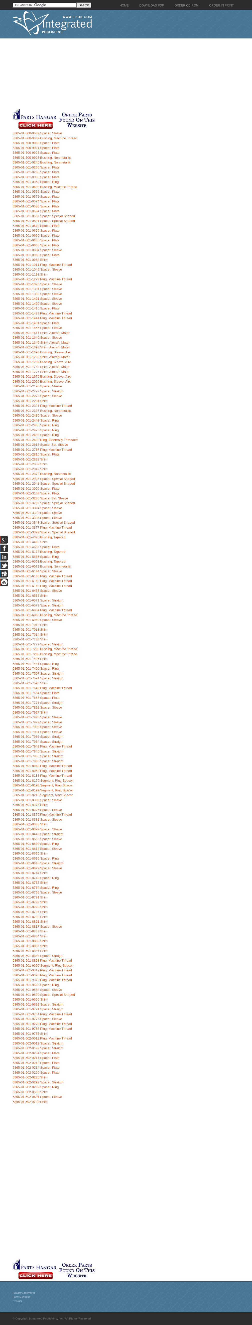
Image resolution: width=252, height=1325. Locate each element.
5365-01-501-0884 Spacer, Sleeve (37, 250)
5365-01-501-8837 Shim (30, 946)
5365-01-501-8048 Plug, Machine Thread (42, 766)
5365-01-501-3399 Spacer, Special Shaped (44, 532)
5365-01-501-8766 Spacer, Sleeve (37, 892)
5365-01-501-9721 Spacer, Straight (38, 1009)
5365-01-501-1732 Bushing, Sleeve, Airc (42, 362)
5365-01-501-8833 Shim (30, 931)
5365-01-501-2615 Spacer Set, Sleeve (40, 444)
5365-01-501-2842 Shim (30, 469)
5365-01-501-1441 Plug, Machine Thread (42, 318)
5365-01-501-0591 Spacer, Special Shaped (44, 221)
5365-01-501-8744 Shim (30, 873)
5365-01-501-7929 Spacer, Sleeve (37, 722)
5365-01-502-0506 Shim (30, 1092)
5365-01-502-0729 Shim (30, 1102)
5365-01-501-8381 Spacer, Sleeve (37, 819)
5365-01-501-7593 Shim (30, 683)
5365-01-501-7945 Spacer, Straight (38, 751)
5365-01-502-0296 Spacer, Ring (36, 1087)
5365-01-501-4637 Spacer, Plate (36, 547)
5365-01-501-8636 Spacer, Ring (36, 858)
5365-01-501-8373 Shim (30, 805)
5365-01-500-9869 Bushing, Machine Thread (45, 138)
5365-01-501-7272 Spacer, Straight (38, 644)
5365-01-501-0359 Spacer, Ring (36, 182)
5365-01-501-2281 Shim (30, 401)
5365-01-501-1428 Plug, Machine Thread (42, 313)
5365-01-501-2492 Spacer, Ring (36, 435)
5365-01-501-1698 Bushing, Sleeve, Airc (42, 352)
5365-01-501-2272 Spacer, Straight (38, 391)
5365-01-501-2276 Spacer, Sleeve (37, 396)
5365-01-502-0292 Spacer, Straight (38, 1082)
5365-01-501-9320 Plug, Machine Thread (42, 975)
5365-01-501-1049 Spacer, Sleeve (37, 269)
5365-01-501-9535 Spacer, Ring (36, 985)
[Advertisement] (119, 73)
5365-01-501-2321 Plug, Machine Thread (42, 406)
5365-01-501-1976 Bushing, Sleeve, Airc (42, 376)
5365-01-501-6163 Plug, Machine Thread (42, 586)
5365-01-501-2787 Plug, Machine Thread (42, 449)
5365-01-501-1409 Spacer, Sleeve (37, 303)
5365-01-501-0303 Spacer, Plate (36, 177)
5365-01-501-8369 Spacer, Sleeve (37, 800)
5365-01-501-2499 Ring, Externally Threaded (45, 440)
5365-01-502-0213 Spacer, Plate (36, 1063)
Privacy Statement (24, 1292)
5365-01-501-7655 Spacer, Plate (36, 698)
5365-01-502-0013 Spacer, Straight (38, 1043)
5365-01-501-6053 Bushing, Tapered (39, 561)
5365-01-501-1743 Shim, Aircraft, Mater (41, 367)
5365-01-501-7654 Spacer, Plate (36, 693)
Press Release (22, 1296)
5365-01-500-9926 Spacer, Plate (36, 152)
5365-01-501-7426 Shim (30, 659)
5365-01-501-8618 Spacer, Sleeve (37, 849)
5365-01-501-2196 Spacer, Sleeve (37, 386)
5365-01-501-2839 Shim (30, 464)
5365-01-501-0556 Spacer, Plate (36, 191)
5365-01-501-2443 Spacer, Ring (36, 420)
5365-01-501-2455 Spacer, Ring (36, 425)
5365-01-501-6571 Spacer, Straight (38, 600)
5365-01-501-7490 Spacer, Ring (36, 668)
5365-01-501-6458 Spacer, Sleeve (37, 590)
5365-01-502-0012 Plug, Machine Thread (42, 1038)
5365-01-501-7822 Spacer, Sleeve (37, 707)
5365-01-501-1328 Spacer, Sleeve (37, 284)
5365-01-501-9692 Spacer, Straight (38, 1004)
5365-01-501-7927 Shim (30, 712)
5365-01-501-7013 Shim (30, 629)
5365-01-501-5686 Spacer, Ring (36, 557)
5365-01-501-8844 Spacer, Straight (38, 956)
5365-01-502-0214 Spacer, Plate (36, 1067)
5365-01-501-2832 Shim (30, 459)
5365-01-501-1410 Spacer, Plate (36, 308)
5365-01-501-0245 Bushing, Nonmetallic (42, 162)
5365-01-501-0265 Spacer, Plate (36, 172)
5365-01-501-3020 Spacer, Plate (36, 488)
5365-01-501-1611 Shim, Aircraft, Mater (41, 333)
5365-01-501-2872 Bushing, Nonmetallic (42, 474)
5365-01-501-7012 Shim (30, 625)
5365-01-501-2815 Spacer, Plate (36, 454)
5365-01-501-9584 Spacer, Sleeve (37, 990)
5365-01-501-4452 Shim (30, 542)
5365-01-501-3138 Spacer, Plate (36, 493)
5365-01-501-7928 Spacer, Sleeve (37, 717)
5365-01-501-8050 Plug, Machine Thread (42, 771)
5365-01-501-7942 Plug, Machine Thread (42, 746)
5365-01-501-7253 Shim (30, 639)
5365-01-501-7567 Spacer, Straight (38, 673)
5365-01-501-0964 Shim (30, 260)
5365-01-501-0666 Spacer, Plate (36, 245)
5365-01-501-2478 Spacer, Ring (36, 430)
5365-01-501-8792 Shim (30, 902)
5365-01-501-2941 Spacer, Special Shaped (44, 483)
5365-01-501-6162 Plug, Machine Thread (42, 581)
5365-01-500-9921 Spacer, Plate (36, 148)
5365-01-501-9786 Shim (30, 1033)
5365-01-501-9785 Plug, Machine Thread (42, 1029)
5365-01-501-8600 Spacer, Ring (36, 844)
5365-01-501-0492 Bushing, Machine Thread (45, 187)
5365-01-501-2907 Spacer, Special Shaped (44, 479)
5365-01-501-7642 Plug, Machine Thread (42, 688)
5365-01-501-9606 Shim (30, 999)
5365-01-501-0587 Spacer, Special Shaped (44, 216)
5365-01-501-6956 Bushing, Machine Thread (45, 615)
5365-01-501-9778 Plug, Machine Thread (42, 1024)
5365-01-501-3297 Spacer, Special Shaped (44, 503)
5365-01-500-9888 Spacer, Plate (36, 143)
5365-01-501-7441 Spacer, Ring (36, 664)
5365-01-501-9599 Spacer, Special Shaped (44, 995)
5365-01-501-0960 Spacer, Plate (36, 255)
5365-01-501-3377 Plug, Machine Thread (42, 527)
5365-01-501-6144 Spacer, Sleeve (37, 571)
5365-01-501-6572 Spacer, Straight (38, 605)
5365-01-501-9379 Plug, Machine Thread (42, 980)
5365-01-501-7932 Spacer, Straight (38, 736)
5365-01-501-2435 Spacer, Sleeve (37, 415)
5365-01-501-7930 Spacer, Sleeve (37, 727)
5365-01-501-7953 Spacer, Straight (38, 756)
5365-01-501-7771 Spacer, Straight (38, 703)
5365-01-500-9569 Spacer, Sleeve (37, 133)
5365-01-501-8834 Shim (30, 936)
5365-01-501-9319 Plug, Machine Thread (42, 970)
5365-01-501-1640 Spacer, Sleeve (37, 337)
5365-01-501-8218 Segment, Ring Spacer (43, 795)
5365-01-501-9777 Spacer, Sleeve (37, 1019)
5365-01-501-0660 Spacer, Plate (36, 235)
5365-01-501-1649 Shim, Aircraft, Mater (41, 342)
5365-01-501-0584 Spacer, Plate (36, 211)
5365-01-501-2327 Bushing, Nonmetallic (42, 411)
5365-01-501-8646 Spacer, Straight (38, 863)
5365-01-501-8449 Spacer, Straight (38, 834)
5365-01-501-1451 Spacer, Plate (36, 323)
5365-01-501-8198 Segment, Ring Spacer (43, 785)
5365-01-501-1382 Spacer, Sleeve (37, 294)
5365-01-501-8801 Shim (30, 921)
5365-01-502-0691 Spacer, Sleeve (37, 1097)
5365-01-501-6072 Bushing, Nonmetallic (42, 566)
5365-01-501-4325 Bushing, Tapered (39, 537)
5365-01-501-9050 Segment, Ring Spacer (43, 965)
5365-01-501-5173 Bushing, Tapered (39, 552)
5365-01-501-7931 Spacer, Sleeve (37, 732)
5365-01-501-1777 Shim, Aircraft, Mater (41, 372)
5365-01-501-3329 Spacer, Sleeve (37, 513)
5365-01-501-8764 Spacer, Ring (36, 887)
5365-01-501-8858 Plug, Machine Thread (42, 960)
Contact (17, 1301)
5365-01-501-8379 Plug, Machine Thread (42, 814)
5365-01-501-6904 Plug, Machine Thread (42, 610)
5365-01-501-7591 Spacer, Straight (38, 678)
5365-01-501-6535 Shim (30, 595)
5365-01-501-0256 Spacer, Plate (36, 167)
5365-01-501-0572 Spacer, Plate (36, 196)
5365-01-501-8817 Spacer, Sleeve (37, 926)
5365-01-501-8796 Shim (30, 907)
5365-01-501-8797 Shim (30, 912)
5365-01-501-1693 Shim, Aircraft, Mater (41, 347)
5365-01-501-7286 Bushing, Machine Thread (45, 654)
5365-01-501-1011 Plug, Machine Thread (42, 265)
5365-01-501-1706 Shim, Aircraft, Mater (41, 357)
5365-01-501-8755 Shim (30, 882)
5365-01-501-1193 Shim (30, 274)
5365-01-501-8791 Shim (30, 897)
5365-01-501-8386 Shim (30, 824)
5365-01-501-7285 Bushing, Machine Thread (45, 649)
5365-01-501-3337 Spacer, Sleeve (37, 518)
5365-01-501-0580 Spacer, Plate (36, 206)
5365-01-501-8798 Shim (30, 917)
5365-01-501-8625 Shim (30, 853)
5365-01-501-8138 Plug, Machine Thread (42, 775)
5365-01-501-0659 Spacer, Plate (36, 230)
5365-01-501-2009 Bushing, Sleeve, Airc (42, 381)
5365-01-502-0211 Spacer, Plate (36, 1058)
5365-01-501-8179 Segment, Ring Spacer (43, 780)
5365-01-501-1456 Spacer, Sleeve (37, 328)
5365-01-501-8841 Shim (30, 951)
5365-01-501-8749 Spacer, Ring (36, 878)
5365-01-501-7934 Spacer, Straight (38, 741)
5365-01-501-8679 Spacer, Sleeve (37, 868)
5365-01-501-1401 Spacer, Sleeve (37, 298)
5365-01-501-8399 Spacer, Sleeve (37, 829)
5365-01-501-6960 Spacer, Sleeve (37, 620)
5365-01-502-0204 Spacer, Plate (36, 1053)
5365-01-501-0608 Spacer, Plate (36, 226)
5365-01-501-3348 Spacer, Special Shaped (44, 522)
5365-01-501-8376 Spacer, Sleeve (37, 810)
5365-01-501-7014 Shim (30, 634)
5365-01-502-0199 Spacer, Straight (38, 1048)
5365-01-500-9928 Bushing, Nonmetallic (42, 157)
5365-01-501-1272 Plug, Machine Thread (42, 279)
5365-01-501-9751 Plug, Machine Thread (42, 1014)
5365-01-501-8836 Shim (30, 941)
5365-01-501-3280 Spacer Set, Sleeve (40, 498)
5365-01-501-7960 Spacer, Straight (38, 761)
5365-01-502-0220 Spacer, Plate (36, 1072)
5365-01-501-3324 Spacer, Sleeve (37, 508)
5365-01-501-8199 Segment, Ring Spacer (43, 790)
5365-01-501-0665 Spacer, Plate (36, 240)
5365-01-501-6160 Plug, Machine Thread (42, 576)
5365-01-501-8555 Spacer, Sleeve (37, 839)
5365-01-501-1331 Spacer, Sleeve (37, 289)
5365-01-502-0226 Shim (30, 1077)
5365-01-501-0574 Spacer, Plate (36, 201)
